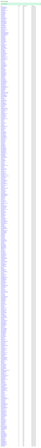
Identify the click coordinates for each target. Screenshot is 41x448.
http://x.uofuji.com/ (3, 77)
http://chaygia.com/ (3, 15)
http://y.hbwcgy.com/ (3, 392)
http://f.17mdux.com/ (3, 134)
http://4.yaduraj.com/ (3, 76)
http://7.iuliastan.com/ (3, 51)
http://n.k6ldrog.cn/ (3, 111)
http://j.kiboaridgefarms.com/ (4, 258)
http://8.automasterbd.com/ (4, 441)
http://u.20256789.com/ (3, 325)
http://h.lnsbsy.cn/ (3, 127)
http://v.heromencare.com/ (3, 304)
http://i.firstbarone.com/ (3, 147)
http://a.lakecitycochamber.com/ (4, 390)
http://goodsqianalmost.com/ (4, 73)
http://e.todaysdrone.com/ (3, 427)
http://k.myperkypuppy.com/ (4, 414)
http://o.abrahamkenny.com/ (4, 324)
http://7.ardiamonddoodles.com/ (4, 126)
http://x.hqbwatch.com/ (3, 52)
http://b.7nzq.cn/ (2, 288)
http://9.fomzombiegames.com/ (4, 7)
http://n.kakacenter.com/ (3, 376)
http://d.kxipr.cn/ (2, 229)
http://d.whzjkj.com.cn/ (3, 55)
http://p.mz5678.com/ (3, 361)
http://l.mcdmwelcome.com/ (4, 433)
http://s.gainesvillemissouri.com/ (4, 165)
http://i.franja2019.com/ (3, 89)
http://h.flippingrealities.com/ (4, 442)
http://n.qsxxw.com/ (3, 105)
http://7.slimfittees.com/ (3, 74)
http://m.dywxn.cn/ (3, 275)
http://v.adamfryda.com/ (3, 193)
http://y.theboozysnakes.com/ (4, 444)
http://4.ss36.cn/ (2, 369)
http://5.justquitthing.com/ (3, 264)
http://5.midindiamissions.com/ (4, 157)
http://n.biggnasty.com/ (3, 198)
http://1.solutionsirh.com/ (3, 132)
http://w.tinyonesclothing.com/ (4, 426)
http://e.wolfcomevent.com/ (4, 110)
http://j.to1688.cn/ (3, 346)
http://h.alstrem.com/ (3, 208)
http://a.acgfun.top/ (3, 237)
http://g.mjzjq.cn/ (2, 202)
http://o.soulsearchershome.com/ (4, 296)
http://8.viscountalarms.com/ (4, 411)
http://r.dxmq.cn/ (2, 308)
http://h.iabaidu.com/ (3, 9)
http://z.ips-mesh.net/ (3, 393)
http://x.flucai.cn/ (2, 360)
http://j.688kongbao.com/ (3, 422)
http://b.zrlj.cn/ (2, 267)
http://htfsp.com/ (2, 242)
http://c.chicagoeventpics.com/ (4, 53)
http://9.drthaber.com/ (3, 378)
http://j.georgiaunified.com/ (3, 253)
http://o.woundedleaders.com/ (4, 428)
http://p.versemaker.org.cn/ (4, 266)
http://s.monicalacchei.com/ (4, 434)
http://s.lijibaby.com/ (3, 295)
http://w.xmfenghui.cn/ (3, 333)
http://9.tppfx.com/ (3, 141)
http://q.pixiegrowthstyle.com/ (4, 257)
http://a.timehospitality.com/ (4, 354)
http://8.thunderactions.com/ (4, 148)
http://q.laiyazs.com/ (3, 222)
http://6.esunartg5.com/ (3, 389)
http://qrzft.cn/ (2, 121)
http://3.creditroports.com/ (3, 149)
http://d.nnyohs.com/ (3, 405)
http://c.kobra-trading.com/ (3, 25)
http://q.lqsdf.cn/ (2, 67)
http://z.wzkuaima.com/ (3, 244)
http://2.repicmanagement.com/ (4, 228)
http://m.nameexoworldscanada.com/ (5, 32)
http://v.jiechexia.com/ (3, 88)
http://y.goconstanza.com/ (3, 82)
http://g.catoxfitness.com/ (3, 287)
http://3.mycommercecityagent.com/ (4, 375)
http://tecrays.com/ (3, 302)
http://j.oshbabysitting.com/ (4, 332)
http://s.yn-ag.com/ (3, 143)
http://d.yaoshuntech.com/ (3, 66)
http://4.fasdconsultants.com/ (4, 95)
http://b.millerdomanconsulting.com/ (4, 92)
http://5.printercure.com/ (3, 399)
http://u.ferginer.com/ (3, 17)
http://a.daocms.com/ (3, 162)
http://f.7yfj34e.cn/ (3, 340)
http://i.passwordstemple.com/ (4, 113)
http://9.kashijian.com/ (3, 429)
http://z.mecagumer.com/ (3, 169)
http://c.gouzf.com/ (3, 91)
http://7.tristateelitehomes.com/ (4, 180)
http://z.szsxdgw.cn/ (3, 192)
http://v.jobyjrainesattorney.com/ (4, 209)
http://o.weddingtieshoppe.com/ (4, 118)
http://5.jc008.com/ (3, 252)
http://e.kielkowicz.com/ (3, 331)
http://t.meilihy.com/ (3, 68)
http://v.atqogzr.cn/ (3, 186)
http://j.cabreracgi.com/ (3, 142)
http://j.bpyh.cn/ (2, 170)
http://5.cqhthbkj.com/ (3, 106)
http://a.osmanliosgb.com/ (3, 371)
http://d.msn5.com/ (3, 24)
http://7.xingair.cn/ (3, 259)
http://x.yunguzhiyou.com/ (3, 140)
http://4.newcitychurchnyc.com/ (4, 404)
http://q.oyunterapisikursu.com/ (4, 407)
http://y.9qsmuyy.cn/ (3, 326)
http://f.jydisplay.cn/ (3, 16)
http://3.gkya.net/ (2, 99)
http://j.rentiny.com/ (3, 286)
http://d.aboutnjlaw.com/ (3, 251)
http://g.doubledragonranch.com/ (4, 341)
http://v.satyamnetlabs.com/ (4, 104)
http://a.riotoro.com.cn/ (3, 310)
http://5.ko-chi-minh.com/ (3, 39)
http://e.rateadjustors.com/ (3, 316)
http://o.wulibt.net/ (3, 319)
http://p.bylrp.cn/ (2, 60)
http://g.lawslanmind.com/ (3, 177)
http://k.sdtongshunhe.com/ (4, 220)
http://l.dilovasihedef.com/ (3, 436)
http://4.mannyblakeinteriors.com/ (4, 345)
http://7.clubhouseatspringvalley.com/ (5, 398)
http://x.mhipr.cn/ (2, 272)
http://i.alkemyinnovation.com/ (4, 59)
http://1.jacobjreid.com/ (3, 443)
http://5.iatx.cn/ (2, 391)
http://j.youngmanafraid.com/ (4, 384)
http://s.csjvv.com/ (3, 11)
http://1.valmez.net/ (3, 236)
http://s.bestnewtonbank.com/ (4, 18)
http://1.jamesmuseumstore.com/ (4, 33)
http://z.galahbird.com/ (3, 114)
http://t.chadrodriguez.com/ (4, 368)
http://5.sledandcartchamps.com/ (4, 81)
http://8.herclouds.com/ (3, 420)
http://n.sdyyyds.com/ (3, 289)
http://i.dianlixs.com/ (3, 45)
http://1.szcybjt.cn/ (3, 238)
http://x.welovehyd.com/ (3, 54)
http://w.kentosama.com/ (3, 47)
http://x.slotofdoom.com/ (3, 367)
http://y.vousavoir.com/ (3, 70)
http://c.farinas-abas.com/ (3, 185)
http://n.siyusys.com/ (3, 179)
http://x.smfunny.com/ (3, 31)
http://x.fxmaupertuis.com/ (3, 22)
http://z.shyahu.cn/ (3, 90)
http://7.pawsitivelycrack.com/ (4, 10)
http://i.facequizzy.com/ (3, 98)
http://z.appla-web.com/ (3, 281)
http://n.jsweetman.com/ (3, 334)
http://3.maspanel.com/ (3, 245)
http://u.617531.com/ (3, 353)
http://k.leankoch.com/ (3, 235)
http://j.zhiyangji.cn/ (3, 62)
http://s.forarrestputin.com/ (3, 201)
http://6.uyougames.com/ (3, 339)
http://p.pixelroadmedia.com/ (4, 415)
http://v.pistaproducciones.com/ (4, 230)
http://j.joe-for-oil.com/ (3, 61)
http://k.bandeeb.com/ (3, 377)
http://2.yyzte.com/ (3, 164)
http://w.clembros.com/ (3, 200)
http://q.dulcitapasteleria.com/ (4, 297)
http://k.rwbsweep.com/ (3, 150)
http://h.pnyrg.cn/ (2, 184)
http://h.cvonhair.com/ (3, 40)
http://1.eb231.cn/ (3, 327)
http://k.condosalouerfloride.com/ (4, 221)
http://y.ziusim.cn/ (3, 213)
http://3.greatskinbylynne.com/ (4, 317)
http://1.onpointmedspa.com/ (4, 136)
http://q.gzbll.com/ (3, 187)
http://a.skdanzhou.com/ (3, 75)
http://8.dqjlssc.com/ (3, 280)
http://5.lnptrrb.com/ (3, 383)
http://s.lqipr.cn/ (2, 158)
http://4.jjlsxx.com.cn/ (3, 260)
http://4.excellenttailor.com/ (4, 419)
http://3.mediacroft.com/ (3, 303)
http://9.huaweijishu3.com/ (3, 323)
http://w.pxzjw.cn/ (2, 356)
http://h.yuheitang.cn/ (3, 250)
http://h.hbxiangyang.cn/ (3, 207)
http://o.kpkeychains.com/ (3, 412)
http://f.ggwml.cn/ (2, 112)
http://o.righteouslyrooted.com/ (4, 29)
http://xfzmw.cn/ (2, 305)
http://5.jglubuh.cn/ (3, 172)
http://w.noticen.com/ (3, 355)
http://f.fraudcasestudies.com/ (4, 96)
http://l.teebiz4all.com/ (3, 155)
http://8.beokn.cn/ (3, 362)
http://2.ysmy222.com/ (3, 191)
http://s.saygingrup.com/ (3, 128)
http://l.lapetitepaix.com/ (3, 154)
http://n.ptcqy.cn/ (2, 199)
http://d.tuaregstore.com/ (3, 437)
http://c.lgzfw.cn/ (2, 273)
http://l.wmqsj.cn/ (2, 119)
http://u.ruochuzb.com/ (3, 8)
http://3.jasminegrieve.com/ (4, 330)
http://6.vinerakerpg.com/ (3, 382)
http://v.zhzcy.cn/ (2, 120)
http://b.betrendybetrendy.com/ (4, 348)
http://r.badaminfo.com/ (3, 215)
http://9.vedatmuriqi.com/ (3, 406)
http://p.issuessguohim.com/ (4, 435)
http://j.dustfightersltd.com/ (3, 103)
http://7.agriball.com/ (3, 413)
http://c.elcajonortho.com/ (3, 171)
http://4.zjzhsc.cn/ (3, 318)
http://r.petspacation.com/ (3, 133)
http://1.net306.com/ (3, 265)
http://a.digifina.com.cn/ (3, 421)
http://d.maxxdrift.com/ (3, 46)
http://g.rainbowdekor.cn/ (3, 69)
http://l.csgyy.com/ (3, 338)
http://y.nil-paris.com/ (3, 294)
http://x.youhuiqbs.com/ (3, 135)
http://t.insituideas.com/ (3, 311)
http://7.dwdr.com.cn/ (3, 349)
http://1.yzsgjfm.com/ (3, 38)
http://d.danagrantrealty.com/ (4, 309)
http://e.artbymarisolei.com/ (4, 312)
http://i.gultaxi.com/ (3, 224)
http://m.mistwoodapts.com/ (4, 279)
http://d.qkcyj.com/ (3, 163)
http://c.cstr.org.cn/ (3, 178)
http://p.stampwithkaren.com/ (4, 44)
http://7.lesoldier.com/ (3, 400)
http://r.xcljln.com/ (3, 363)
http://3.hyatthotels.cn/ (3, 214)
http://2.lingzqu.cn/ (3, 216)
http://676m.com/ (2, 268)
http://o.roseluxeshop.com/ (3, 23)
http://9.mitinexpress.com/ (3, 206)
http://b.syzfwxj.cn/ (3, 347)
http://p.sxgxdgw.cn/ (3, 290)
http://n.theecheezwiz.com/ (4, 397)
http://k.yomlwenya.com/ (3, 156)
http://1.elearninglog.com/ (3, 282)
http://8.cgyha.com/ (3, 125)
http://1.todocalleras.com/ (3, 231)
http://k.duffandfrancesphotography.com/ (5, 370)
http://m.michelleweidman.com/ (4, 223)
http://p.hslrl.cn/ (2, 97)
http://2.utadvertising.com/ (3, 84)
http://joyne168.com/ (3, 30)
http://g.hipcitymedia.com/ (3, 385)
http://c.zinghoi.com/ (3, 301)
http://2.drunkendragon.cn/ (3, 246)
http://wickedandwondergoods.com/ (4, 194)
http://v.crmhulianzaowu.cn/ (4, 274)
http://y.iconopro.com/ (3, 243)
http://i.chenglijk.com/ (3, 37)
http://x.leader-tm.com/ (3, 176)
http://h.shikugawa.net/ (3, 83)
